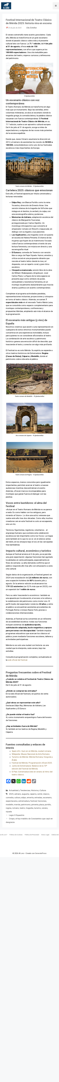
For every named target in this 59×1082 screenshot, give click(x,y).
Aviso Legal (45, 835)
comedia (9, 797)
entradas (38, 797)
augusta (25, 794)
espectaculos (12, 801)
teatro (22, 808)
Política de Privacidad (32, 835)
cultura (17, 797)
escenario (47, 797)
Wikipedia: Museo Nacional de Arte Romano (31, 754)
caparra (33, 794)
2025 (11, 794)
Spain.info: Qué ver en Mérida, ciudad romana (31, 751)
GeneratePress (40, 853)
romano (15, 808)
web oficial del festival (17, 660)
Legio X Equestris (16, 815)
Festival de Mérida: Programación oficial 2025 (32, 763)
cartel (39, 794)
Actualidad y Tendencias (19, 790)
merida (17, 804)
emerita (30, 797)
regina (8, 808)
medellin (9, 804)
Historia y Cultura (38, 790)
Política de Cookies (16, 835)
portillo (48, 804)
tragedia (29, 808)
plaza (41, 804)
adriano (17, 794)
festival (33, 801)
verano (45, 808)
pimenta (34, 804)
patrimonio (26, 804)
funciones (42, 801)
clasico (46, 794)
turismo (37, 808)
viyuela (9, 811)
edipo (23, 797)
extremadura (24, 801)
